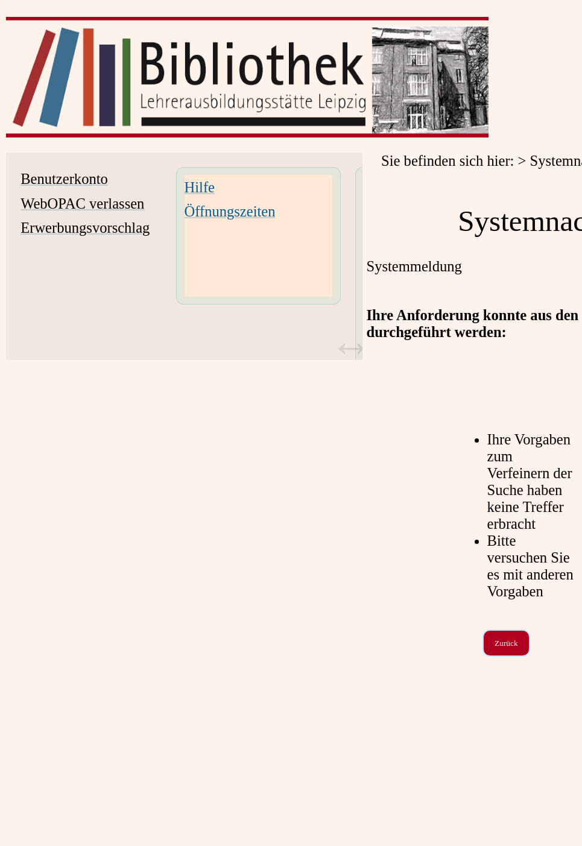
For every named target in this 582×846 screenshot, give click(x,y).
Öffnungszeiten (230, 211)
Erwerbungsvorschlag (85, 227)
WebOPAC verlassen (82, 203)
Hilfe (200, 187)
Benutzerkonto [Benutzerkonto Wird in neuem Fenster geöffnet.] (64, 179)
